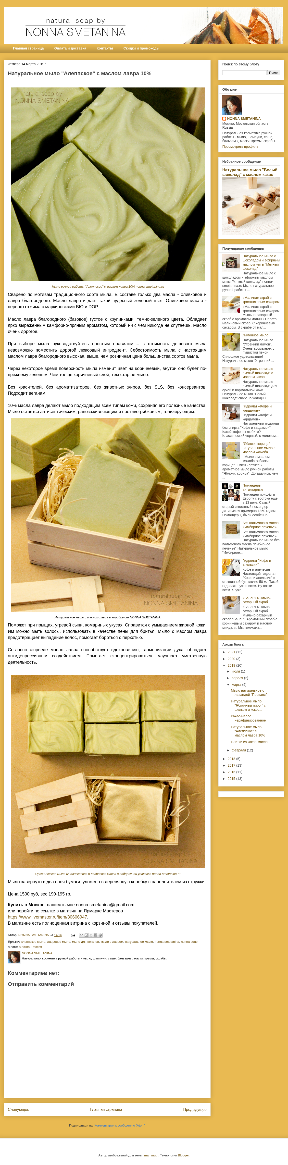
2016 (232, 772)
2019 (232, 665)
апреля (238, 678)
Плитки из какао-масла (249, 742)
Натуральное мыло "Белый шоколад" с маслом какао (249, 172)
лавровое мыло (58, 942)
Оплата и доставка (70, 48)
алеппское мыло (33, 942)
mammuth (151, 1155)
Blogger (183, 1155)
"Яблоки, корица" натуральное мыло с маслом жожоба (259, 448)
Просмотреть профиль (240, 146)
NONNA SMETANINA (244, 119)
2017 (232, 765)
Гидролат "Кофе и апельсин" (257, 563)
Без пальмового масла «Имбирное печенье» (261, 525)
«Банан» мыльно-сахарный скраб (257, 600)
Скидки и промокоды (142, 48)
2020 (232, 659)
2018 (232, 759)
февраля (239, 750)
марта (237, 685)
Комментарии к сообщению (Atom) (119, 1125)
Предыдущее (195, 1109)
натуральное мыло (139, 942)
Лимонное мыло (255, 335)
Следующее (18, 1109)
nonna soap (189, 942)
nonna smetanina (167, 942)
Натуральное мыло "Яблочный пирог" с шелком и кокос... (248, 705)
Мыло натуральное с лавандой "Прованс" (249, 692)
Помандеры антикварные (253, 487)
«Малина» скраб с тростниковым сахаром (261, 300)
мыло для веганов (85, 942)
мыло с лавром (112, 942)
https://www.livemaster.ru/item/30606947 (47, 917)
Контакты (105, 48)
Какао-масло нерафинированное (248, 718)
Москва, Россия (30, 947)
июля (236, 671)
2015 (232, 779)
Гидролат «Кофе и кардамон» (257, 408)
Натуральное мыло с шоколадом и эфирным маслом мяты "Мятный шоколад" (261, 262)
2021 (232, 652)
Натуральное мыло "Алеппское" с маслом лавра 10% (248, 731)
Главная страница (28, 48)
